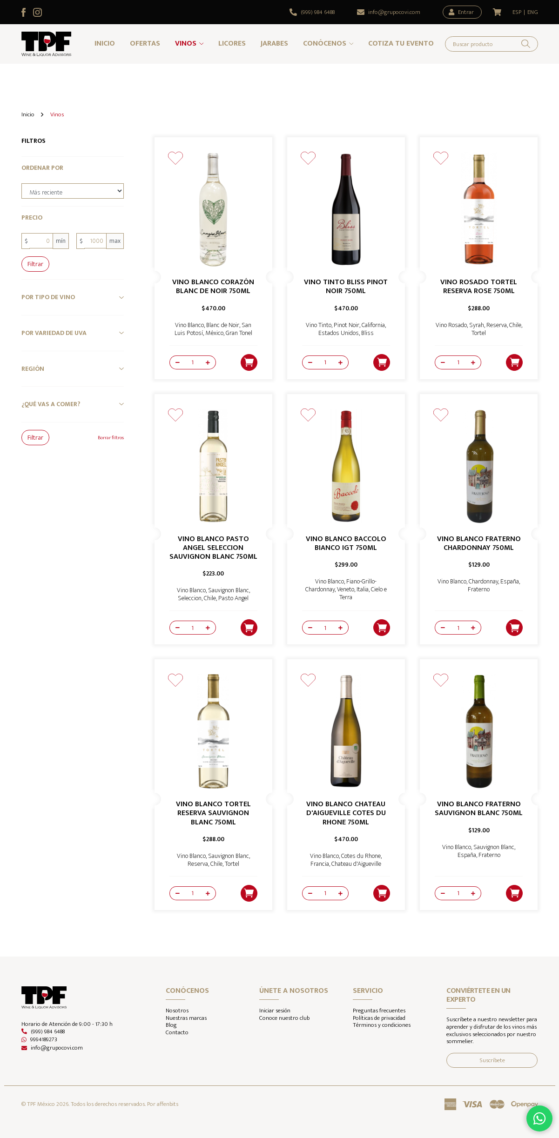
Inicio (104, 43)
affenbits (167, 1104)
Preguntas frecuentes (379, 1011)
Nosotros (177, 1011)
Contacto (177, 1033)
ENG (532, 12)
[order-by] (72, 191)
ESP (516, 12)
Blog (171, 1025)
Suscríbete (492, 1060)
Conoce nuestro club (284, 1018)
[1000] (95, 240)
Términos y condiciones (382, 1025)
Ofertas (145, 43)
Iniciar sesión (274, 1011)
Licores (232, 43)
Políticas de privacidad (379, 1018)
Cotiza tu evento (401, 43)
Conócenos (324, 43)
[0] (41, 240)
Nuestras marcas (186, 1018)
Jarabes (274, 43)
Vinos (185, 43)
